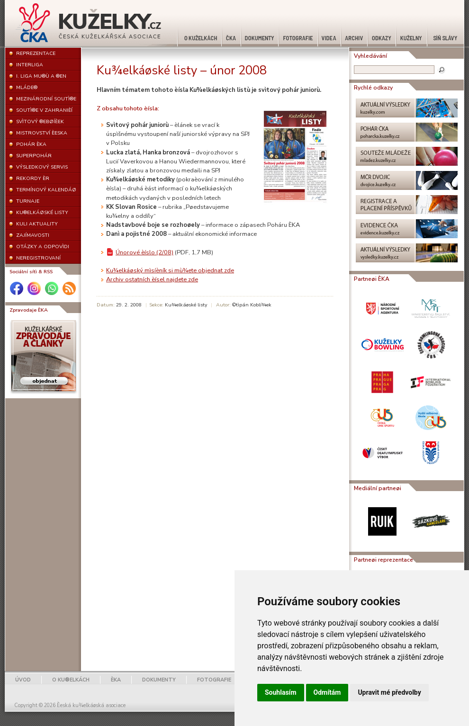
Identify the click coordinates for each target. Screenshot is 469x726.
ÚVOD (23, 679)
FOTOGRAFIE (214, 679)
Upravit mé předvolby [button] (389, 692)
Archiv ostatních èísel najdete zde (152, 279)
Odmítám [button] (327, 692)
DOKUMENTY (159, 679)
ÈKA (116, 679)
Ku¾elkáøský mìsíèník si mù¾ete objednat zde (170, 270)
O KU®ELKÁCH (71, 679)
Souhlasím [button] (281, 692)
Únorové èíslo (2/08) (144, 252)
